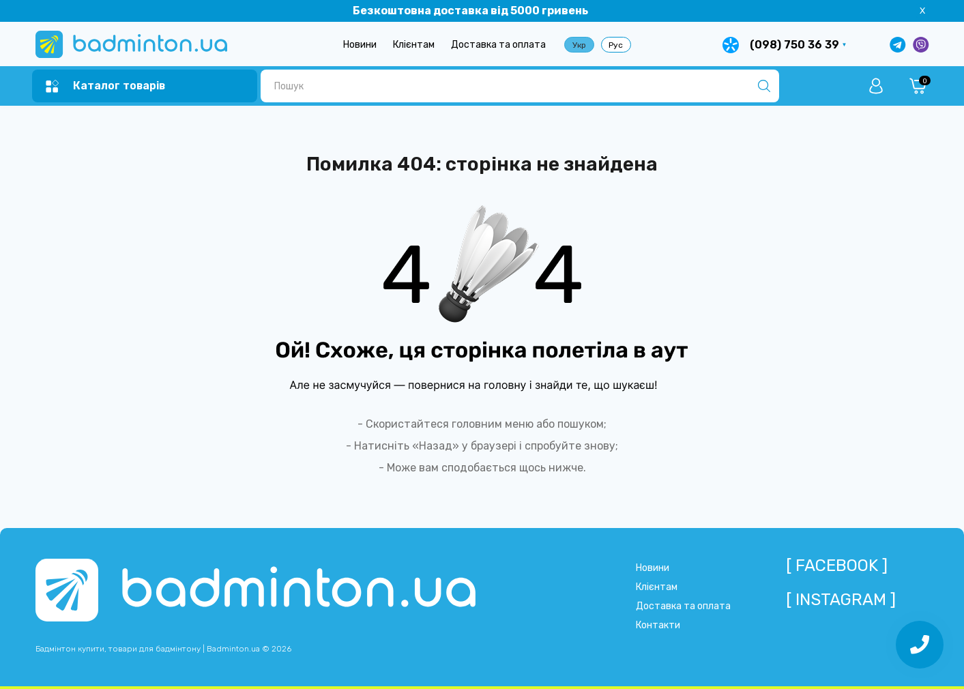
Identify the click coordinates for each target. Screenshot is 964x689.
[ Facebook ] (837, 565)
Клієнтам (414, 44)
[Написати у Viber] (921, 45)
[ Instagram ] (841, 599)
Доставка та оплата (498, 44)
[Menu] (105, 86)
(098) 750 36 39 (794, 44)
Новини (360, 44)
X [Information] (922, 10)
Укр (579, 45)
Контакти (658, 625)
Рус (616, 45)
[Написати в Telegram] (898, 45)
